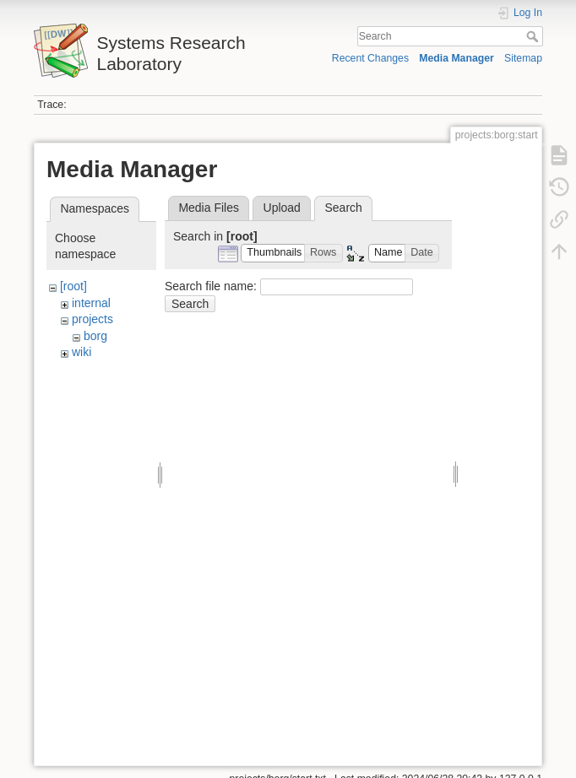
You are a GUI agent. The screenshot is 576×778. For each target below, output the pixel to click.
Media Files (208, 207)
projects (92, 319)
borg (95, 336)
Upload (282, 207)
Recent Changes (370, 58)
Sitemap (523, 58)
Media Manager (456, 58)
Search (534, 36)
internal (91, 303)
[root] (73, 286)
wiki (81, 352)
